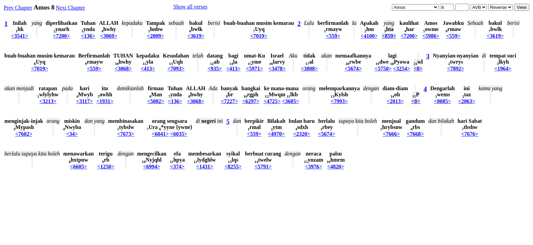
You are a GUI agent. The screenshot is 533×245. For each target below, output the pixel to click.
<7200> (61, 36)
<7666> (391, 134)
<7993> (339, 101)
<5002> (155, 101)
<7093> (175, 68)
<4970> (276, 134)
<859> (389, 36)
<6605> (78, 166)
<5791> (263, 166)
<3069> (108, 36)
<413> (148, 68)
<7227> (229, 101)
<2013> (395, 101)
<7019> (258, 36)
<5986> (430, 36)
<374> (177, 166)
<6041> (160, 134)
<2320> (301, 134)
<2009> (155, 36)
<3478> (277, 68)
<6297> (250, 101)
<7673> (125, 134)
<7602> (23, 134)
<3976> (313, 166)
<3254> (401, 68)
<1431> (204, 166)
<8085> (442, 101)
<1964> (502, 68)
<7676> (469, 134)
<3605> (290, 101)
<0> (418, 68)
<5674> (353, 68)
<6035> (178, 134)
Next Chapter (70, 8)
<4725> (271, 101)
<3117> (84, 101)
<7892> (455, 68)
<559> (333, 36)
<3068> (123, 68)
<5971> (254, 68)
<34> (72, 134)
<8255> (233, 166)
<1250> (105, 166)
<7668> (415, 134)
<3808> (309, 68)
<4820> (335, 166)
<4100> (369, 36)
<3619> (195, 36)
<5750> (383, 68)
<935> (215, 68)
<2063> (466, 101)
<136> (88, 36)
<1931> (104, 101)
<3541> (19, 36)
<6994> (151, 166)
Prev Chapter (18, 8)
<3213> (47, 101)
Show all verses (190, 7)
